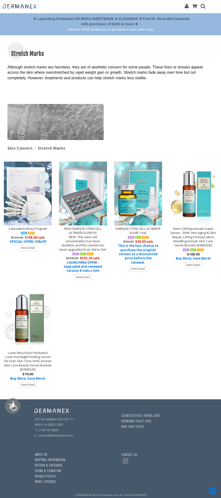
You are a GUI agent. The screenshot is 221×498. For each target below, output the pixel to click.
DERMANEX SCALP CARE (136, 421)
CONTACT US (129, 454)
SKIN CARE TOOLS (132, 426)
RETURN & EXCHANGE (49, 465)
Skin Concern (19, 148)
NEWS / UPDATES (45, 481)
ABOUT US (41, 454)
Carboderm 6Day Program (27, 228)
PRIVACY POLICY (45, 476)
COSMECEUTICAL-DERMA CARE (140, 415)
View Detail (28, 247)
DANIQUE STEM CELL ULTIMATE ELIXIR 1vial (138, 230)
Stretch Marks (51, 148)
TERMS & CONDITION (48, 470)
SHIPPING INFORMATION (50, 459)
